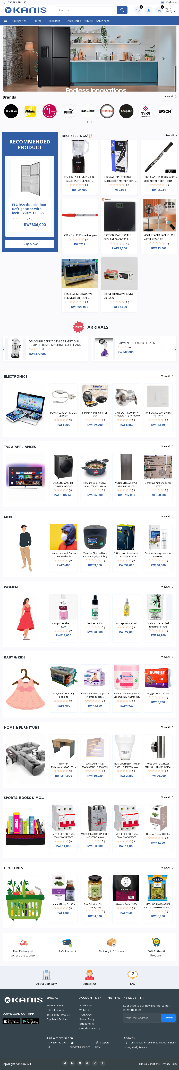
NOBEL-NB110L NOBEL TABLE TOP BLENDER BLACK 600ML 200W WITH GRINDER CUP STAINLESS (79, 179)
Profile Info (85, 1005)
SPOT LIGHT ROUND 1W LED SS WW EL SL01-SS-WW (126, 414)
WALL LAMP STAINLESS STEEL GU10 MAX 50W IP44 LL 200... (158, 765)
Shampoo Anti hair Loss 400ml (63, 625)
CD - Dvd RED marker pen (80, 235)
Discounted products (80, 21)
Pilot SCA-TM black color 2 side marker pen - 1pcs (160, 179)
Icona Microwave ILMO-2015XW (119, 296)
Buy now (30, 244)
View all (170, 96)
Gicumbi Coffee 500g (126, 904)
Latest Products (55, 1010)
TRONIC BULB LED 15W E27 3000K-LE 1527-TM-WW (126, 765)
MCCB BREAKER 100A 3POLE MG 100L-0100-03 (95, 835)
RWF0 (170, 10)
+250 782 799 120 (14, 2)
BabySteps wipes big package (63, 695)
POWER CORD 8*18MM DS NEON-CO (63, 414)
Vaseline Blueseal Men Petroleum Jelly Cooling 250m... (95, 555)
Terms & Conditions (149, 1063)
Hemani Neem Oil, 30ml (63, 904)
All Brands (54, 21)
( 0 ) (29, 219)
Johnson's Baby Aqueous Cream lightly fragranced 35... (127, 695)
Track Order (85, 1014)
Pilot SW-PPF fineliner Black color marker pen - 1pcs (119, 179)
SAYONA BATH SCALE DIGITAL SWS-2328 (117, 237)
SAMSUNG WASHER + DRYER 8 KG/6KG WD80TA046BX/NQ (63, 484)
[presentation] (3, 348)
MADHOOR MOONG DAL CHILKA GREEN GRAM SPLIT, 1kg (158, 906)
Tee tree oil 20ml (95, 623)
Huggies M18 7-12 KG (158, 693)
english (168, 2)
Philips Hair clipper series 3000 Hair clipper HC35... (127, 555)
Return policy (86, 1023)
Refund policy (86, 1019)
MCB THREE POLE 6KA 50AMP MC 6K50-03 (127, 835)
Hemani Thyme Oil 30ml (158, 833)
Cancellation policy (89, 1028)
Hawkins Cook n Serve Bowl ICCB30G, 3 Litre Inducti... (95, 484)
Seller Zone (103, 20)
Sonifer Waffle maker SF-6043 (95, 414)
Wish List (84, 1010)
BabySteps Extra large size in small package (95, 695)
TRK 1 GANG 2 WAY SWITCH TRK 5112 (158, 414)
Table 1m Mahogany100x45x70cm (63, 765)
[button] (16, 59)
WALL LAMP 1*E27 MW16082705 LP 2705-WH (95, 765)
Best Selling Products (58, 1014)
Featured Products (56, 1005)
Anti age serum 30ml (126, 623)
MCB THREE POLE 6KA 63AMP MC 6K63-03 (63, 835)
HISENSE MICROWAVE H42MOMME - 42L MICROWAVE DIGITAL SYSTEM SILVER (78, 296)
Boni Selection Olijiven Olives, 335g (95, 906)
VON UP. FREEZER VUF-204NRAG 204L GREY (126, 484)
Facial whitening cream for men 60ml (158, 555)
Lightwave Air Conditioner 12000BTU (158, 484)
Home (37, 21)
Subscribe (168, 1017)
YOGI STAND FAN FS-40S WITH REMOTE (159, 237)
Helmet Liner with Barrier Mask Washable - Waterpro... (63, 555)
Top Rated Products (57, 1019)
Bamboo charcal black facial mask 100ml (158, 625)
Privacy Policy (169, 1063)
